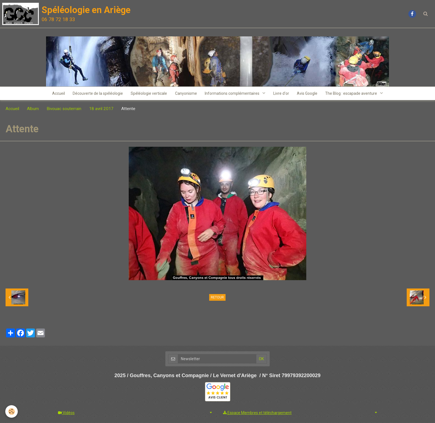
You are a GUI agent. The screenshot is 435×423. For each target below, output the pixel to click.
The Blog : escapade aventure (353, 93)
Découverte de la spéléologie (97, 93)
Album (33, 109)
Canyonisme (186, 93)
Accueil (56, 93)
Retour (217, 298)
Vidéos (66, 413)
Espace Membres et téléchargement (257, 413)
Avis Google (308, 93)
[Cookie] (12, 411)
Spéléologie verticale (148, 93)
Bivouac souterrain (64, 109)
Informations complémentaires (233, 93)
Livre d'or (282, 93)
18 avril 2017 (101, 109)
